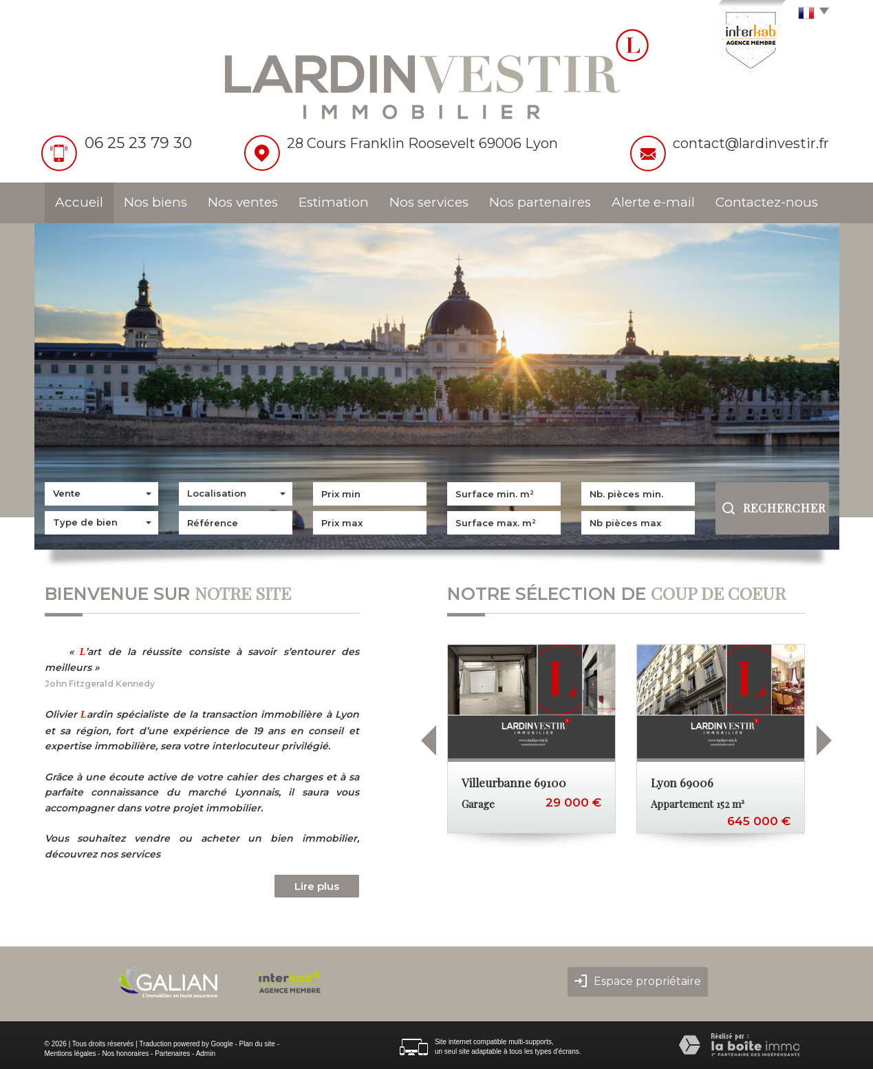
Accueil (79, 202)
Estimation (334, 202)
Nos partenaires (540, 202)
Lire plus (316, 886)
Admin (205, 1053)
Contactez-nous (766, 202)
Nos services (428, 202)
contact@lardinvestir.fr (751, 143)
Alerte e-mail (653, 202)
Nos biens (155, 202)
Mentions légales (70, 1053)
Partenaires (172, 1053)
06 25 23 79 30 (138, 143)
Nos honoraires (125, 1053)
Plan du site (257, 1044)
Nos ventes (243, 202)
